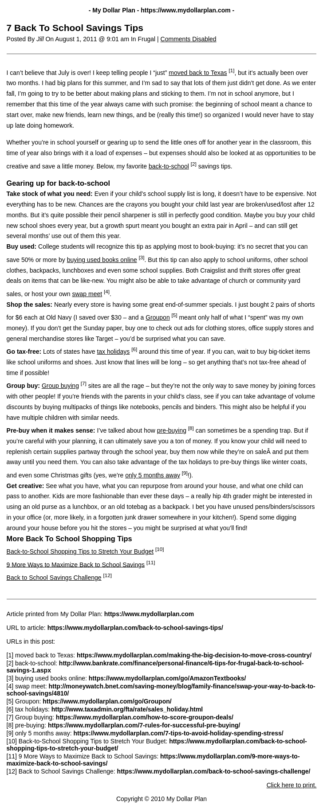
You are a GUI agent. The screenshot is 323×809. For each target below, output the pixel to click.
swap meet (87, 293)
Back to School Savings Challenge (54, 577)
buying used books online (102, 259)
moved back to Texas (198, 72)
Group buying (60, 385)
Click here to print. (292, 785)
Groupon (157, 317)
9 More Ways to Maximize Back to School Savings (76, 564)
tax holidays (113, 351)
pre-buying (171, 430)
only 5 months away (152, 475)
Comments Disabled (189, 39)
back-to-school (169, 166)
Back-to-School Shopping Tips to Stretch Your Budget (80, 551)
